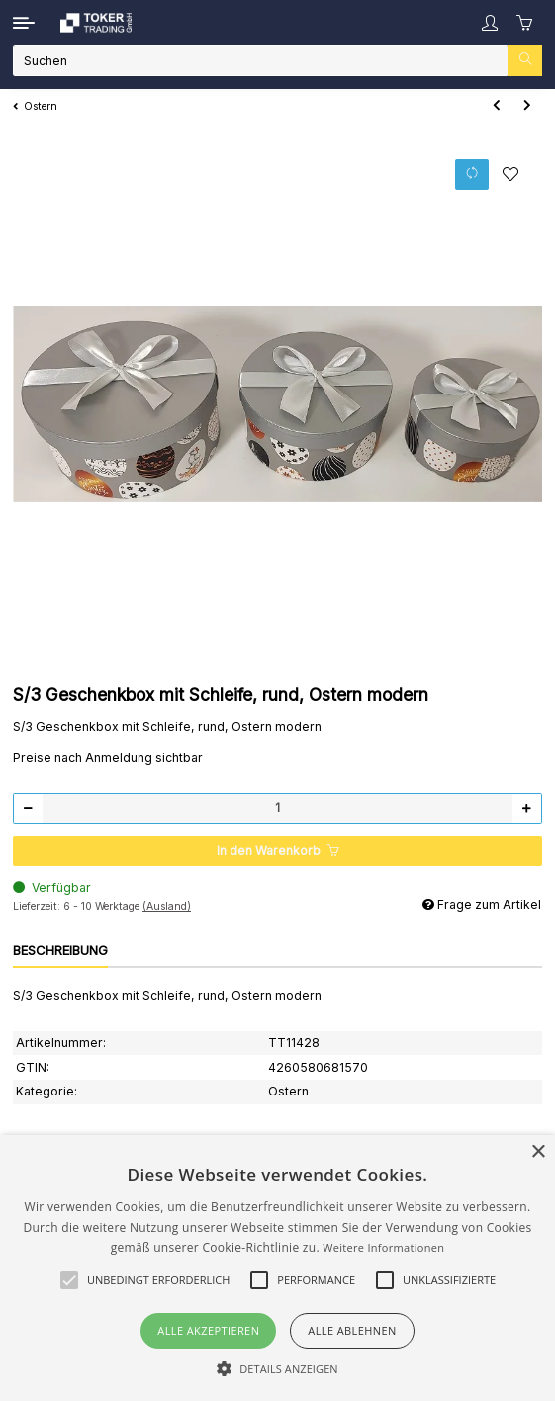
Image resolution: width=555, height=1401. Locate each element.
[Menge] (277, 808)
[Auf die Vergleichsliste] (472, 174)
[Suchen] (261, 60)
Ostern (288, 1091)
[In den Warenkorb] (277, 851)
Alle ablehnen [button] (352, 1330)
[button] (490, 23)
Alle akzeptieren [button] (208, 1330)
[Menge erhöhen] (526, 808)
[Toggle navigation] (24, 23)
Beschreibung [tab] (60, 950)
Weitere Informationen (383, 1247)
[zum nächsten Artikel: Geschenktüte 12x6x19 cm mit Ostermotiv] (526, 106)
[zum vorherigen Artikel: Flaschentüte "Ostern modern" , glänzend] (496, 106)
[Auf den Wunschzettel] (511, 174)
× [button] (537, 1152)
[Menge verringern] (29, 808)
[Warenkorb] (525, 23)
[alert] (277, 1268)
